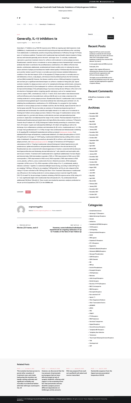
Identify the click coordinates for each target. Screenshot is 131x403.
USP (90, 346)
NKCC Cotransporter (95, 286)
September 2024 (94, 140)
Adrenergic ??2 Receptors (96, 213)
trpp (90, 340)
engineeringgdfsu (22, 42)
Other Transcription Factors (97, 302)
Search (90, 34)
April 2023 (92, 145)
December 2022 (93, 156)
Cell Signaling (93, 229)
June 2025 (92, 118)
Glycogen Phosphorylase (96, 254)
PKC (90, 310)
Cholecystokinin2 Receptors (97, 232)
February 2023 (93, 151)
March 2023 (92, 148)
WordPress (20, 400)
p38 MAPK (92, 305)
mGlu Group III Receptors (96, 278)
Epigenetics (92, 246)
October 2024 (93, 137)
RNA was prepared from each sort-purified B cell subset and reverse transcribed (76, 373)
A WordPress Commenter (96, 97)
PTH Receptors (93, 316)
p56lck (91, 308)
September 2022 (94, 164)
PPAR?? (91, 313)
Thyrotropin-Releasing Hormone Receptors (101, 337)
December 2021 (93, 189)
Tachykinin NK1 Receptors (96, 329)
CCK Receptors (93, 227)
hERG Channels (93, 259)
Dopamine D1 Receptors (96, 240)
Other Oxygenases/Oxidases (97, 300)
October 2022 (93, 162)
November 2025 (93, 116)
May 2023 (92, 143)
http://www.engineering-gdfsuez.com (42, 210)
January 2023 (93, 154)
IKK (90, 262)
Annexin (91, 219)
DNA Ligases (93, 237)
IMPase (91, 264)
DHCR (18, 34)
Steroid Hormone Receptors (97, 327)
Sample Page (65, 18)
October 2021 (93, 194)
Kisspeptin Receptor (95, 270)
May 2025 (92, 121)
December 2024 (93, 132)
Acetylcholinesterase (95, 210)
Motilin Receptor (94, 281)
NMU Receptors (93, 289)
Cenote (90, 399)
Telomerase (92, 335)
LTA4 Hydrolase (93, 273)
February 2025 (93, 127)
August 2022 (92, 167)
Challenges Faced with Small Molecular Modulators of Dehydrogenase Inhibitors (65, 7)
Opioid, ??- (92, 297)
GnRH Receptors (94, 256)
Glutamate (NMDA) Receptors (97, 251)
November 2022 (93, 159)
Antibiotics (92, 221)
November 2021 (93, 191)
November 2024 (93, 135)
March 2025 (92, 124)
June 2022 (92, 173)
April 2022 (92, 178)
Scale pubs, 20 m (94, 66)
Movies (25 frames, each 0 (33, 227)
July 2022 (92, 170)
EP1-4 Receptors (94, 243)
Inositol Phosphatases (95, 267)
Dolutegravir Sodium (66, 132)
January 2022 (93, 186)
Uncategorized (93, 343)
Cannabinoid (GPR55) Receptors (98, 224)
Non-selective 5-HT (94, 294)
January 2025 (93, 129)
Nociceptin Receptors (95, 292)
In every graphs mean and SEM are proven (100, 64)
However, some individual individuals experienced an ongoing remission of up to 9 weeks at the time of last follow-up (65, 229)
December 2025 (93, 113)
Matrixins (92, 275)
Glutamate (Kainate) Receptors (98, 248)
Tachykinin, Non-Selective (96, 332)
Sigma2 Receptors (94, 324)
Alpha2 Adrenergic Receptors (97, 216)
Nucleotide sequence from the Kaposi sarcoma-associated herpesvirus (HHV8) (101, 373)
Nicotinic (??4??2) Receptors (97, 283)
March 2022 (92, 181)
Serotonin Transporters (96, 321)
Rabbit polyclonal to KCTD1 (39, 142)
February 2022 (93, 183)
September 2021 (94, 197)
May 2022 (92, 175)
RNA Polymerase (94, 319)
